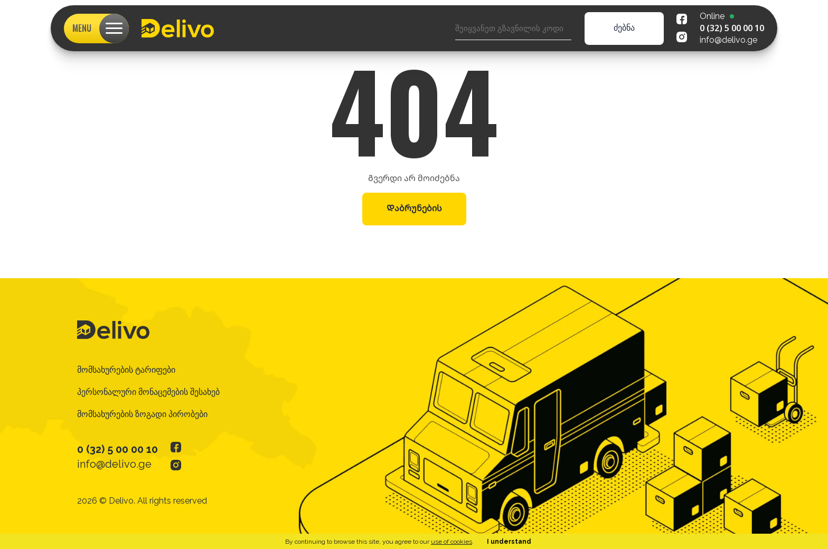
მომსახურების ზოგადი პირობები (142, 414)
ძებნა (624, 28)
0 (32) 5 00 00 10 (732, 28)
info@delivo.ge (728, 40)
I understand (509, 541)
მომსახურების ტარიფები (126, 370)
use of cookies (451, 541)
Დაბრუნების (414, 208)
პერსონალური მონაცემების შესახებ (148, 392)
